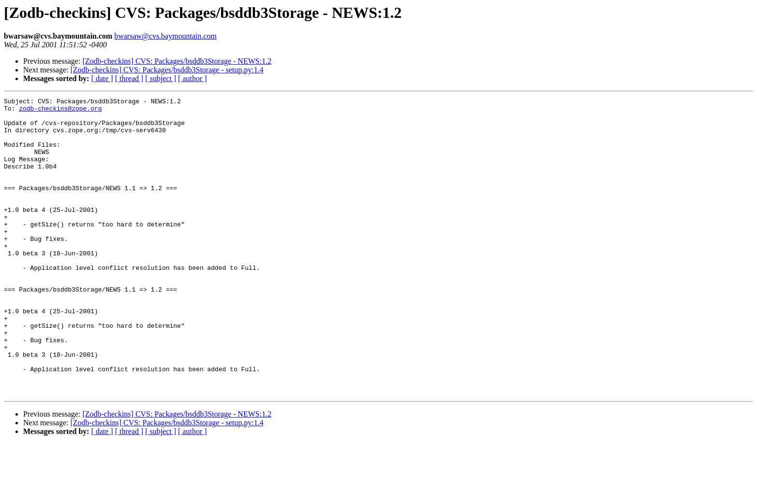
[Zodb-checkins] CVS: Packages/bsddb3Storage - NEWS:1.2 (177, 61)
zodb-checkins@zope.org (60, 111)
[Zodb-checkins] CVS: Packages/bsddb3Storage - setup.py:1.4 (167, 70)
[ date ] (102, 78)
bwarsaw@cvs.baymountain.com (165, 36)
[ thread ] (129, 78)
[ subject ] (160, 78)
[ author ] (192, 78)
